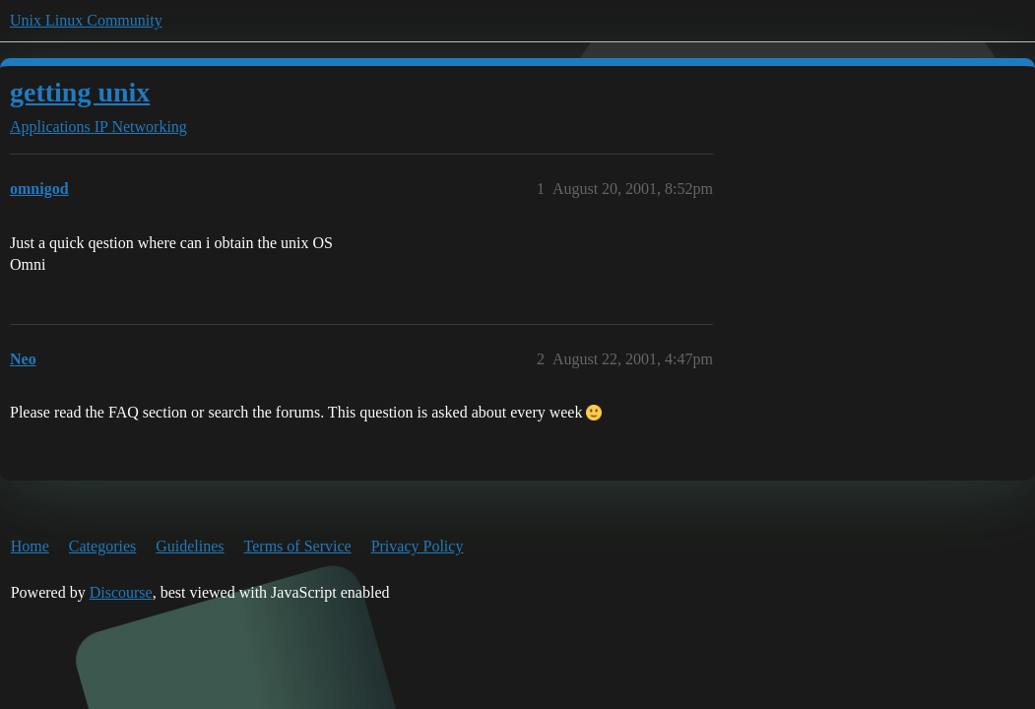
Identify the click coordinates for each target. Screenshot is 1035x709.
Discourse (121, 592)
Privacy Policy (417, 546)
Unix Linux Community (86, 20)
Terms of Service (298, 546)
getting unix (80, 92)
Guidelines (190, 546)
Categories (102, 546)
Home (30, 546)
